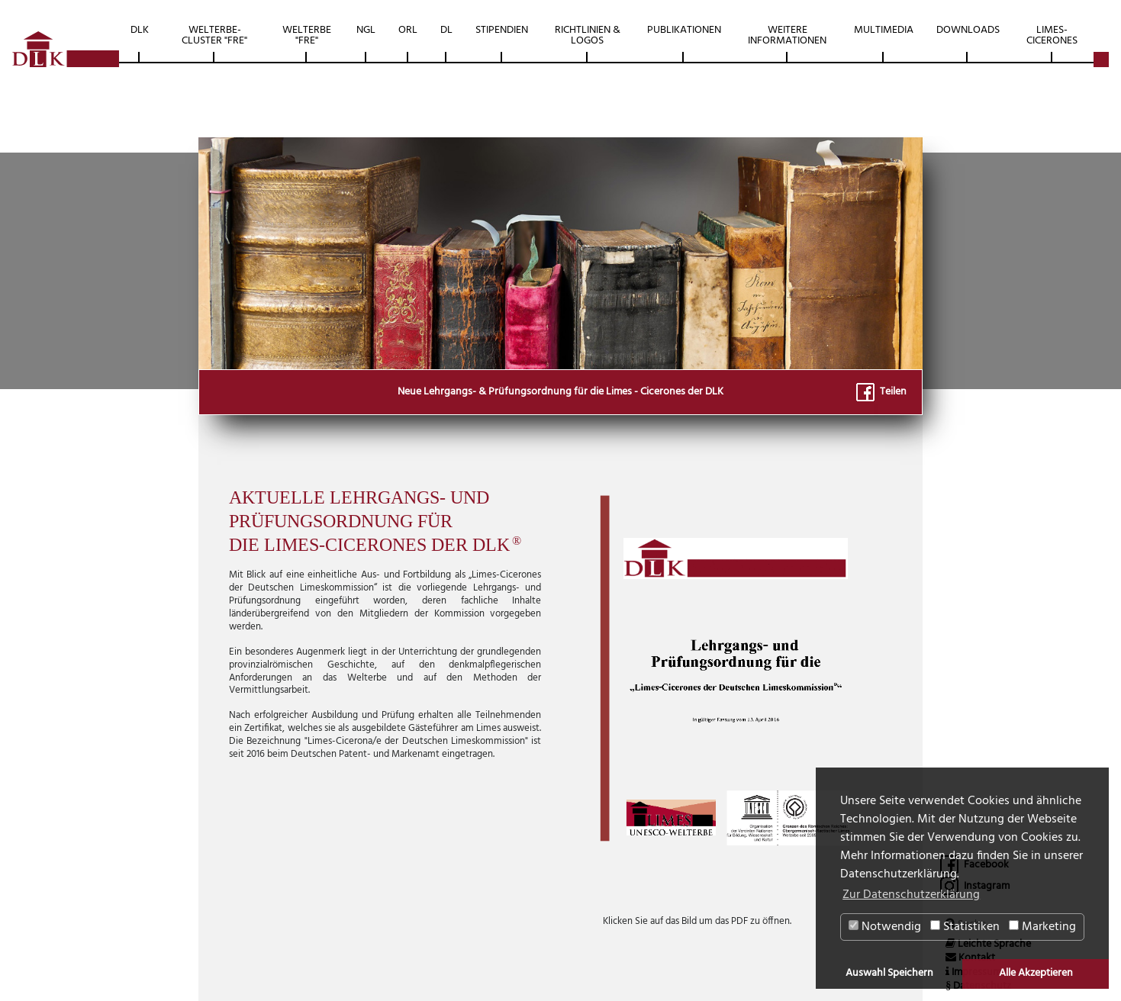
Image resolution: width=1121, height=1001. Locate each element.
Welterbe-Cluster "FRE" (214, 35)
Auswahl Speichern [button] (889, 973)
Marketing (1042, 927)
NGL (365, 30)
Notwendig (885, 927)
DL (446, 30)
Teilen (881, 392)
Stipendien (501, 30)
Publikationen (684, 30)
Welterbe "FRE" (306, 35)
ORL (407, 30)
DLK (139, 30)
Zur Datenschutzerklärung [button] (911, 895)
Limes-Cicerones (1052, 35)
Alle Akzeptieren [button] (1036, 973)
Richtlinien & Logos (587, 35)
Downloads (968, 30)
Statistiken (965, 927)
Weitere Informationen (787, 35)
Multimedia (883, 30)
